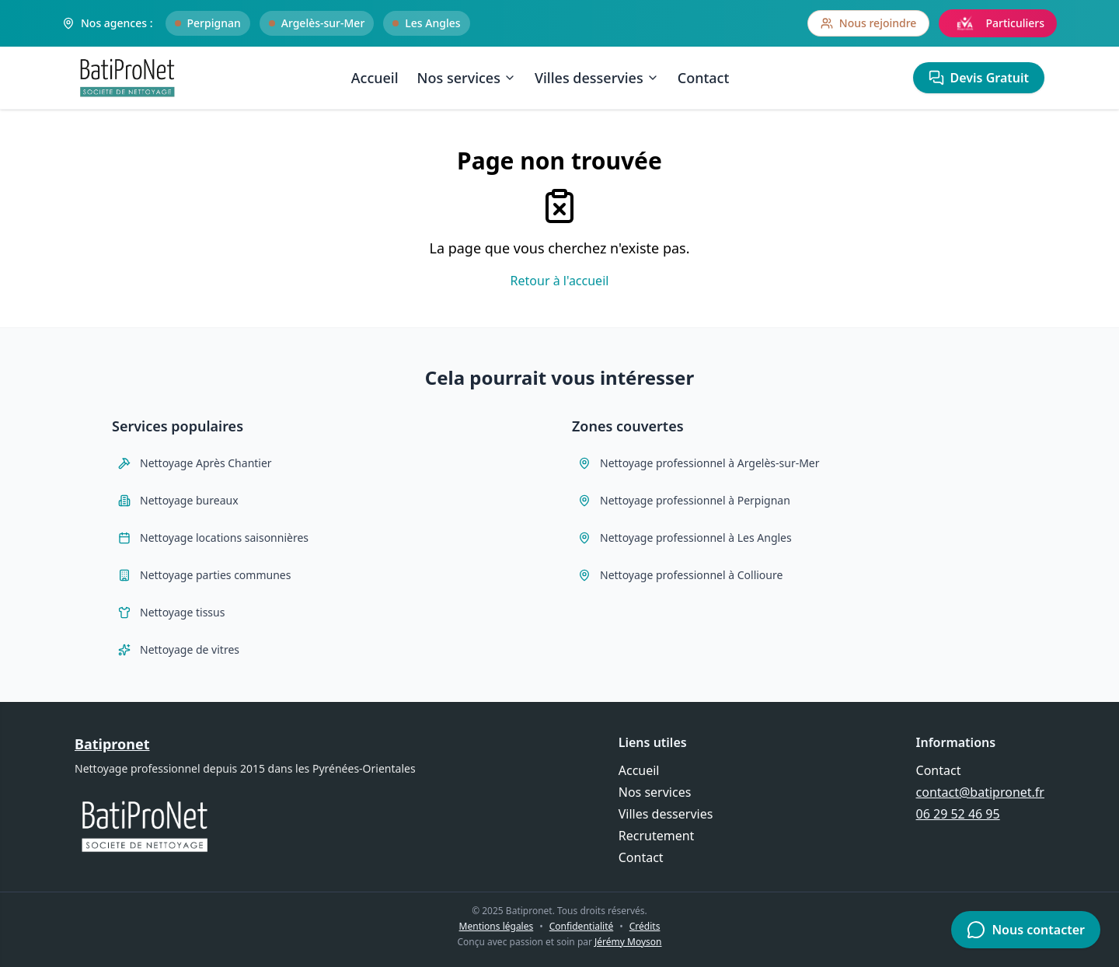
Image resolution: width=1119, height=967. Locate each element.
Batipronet (112, 744)
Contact (704, 77)
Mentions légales (496, 926)
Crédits (645, 926)
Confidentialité (581, 926)
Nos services (466, 77)
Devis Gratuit (979, 77)
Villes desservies (597, 77)
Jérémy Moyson (627, 941)
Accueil (375, 77)
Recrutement (657, 835)
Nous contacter (1026, 929)
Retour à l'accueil (560, 280)
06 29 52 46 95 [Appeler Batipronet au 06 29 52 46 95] (958, 813)
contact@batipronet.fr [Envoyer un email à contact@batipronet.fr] (980, 792)
